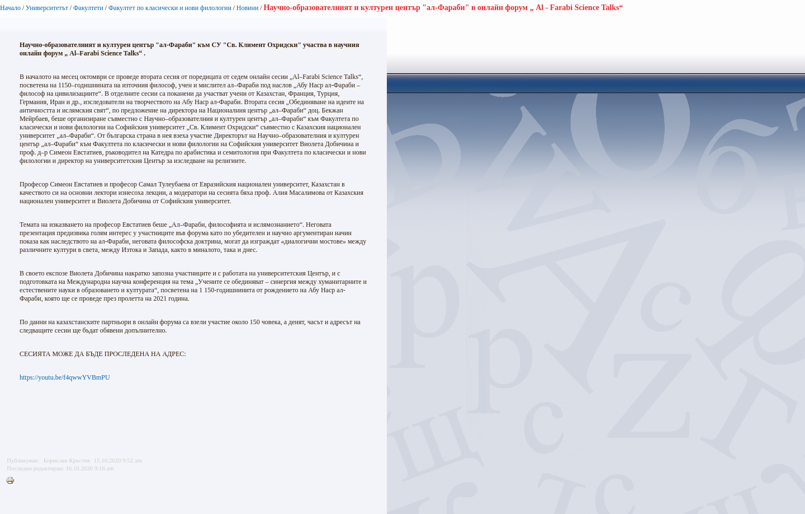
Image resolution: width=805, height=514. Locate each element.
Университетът (47, 8)
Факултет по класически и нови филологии (169, 8)
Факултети (88, 8)
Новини (248, 8)
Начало (10, 8)
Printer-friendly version (13, 481)
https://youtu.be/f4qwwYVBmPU (65, 377)
